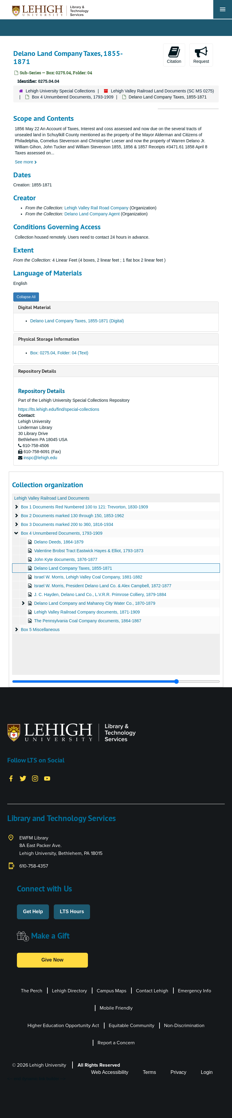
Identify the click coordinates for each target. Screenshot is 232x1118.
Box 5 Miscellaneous (40, 629)
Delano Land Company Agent (92, 213)
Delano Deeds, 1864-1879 (58, 542)
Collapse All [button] (26, 297)
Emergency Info (194, 990)
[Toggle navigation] (222, 9)
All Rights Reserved (99, 1065)
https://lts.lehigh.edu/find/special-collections (58, 409)
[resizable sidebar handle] (116, 681)
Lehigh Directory (69, 990)
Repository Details (37, 371)
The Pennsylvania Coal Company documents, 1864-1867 (87, 620)
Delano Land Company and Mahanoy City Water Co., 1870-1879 (94, 603)
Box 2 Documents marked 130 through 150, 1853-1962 (72, 515)
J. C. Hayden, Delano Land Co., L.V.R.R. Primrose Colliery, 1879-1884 (100, 594)
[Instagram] (35, 778)
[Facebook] (10, 778)
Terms (149, 1072)
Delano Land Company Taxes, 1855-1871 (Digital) (77, 320)
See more (26, 161)
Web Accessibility (109, 1072)
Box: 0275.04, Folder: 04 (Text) (59, 352)
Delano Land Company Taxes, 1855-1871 (73, 568)
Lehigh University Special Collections (60, 91)
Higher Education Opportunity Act (63, 1025)
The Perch (31, 990)
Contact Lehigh (152, 990)
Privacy (178, 1072)
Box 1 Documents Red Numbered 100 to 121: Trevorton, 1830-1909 (84, 506)
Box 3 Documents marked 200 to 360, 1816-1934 (67, 524)
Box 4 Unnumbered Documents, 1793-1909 (72, 97)
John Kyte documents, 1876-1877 (65, 559)
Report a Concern (116, 1042)
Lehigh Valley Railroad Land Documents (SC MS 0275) (162, 91)
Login (207, 1072)
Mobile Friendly (116, 1007)
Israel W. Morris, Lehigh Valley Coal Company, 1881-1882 (88, 577)
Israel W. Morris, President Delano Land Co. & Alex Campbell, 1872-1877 (102, 585)
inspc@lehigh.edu (40, 457)
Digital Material (34, 307)
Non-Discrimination (184, 1025)
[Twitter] (23, 778)
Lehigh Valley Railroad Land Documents (51, 498)
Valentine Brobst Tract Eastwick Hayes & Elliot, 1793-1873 (88, 550)
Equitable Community (131, 1025)
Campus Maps (111, 990)
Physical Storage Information (48, 339)
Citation (174, 55)
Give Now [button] (52, 959)
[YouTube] (47, 778)
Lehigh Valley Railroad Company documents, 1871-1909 (87, 612)
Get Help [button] (33, 911)
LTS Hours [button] (72, 911)
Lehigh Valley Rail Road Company (96, 207)
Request (201, 55)
